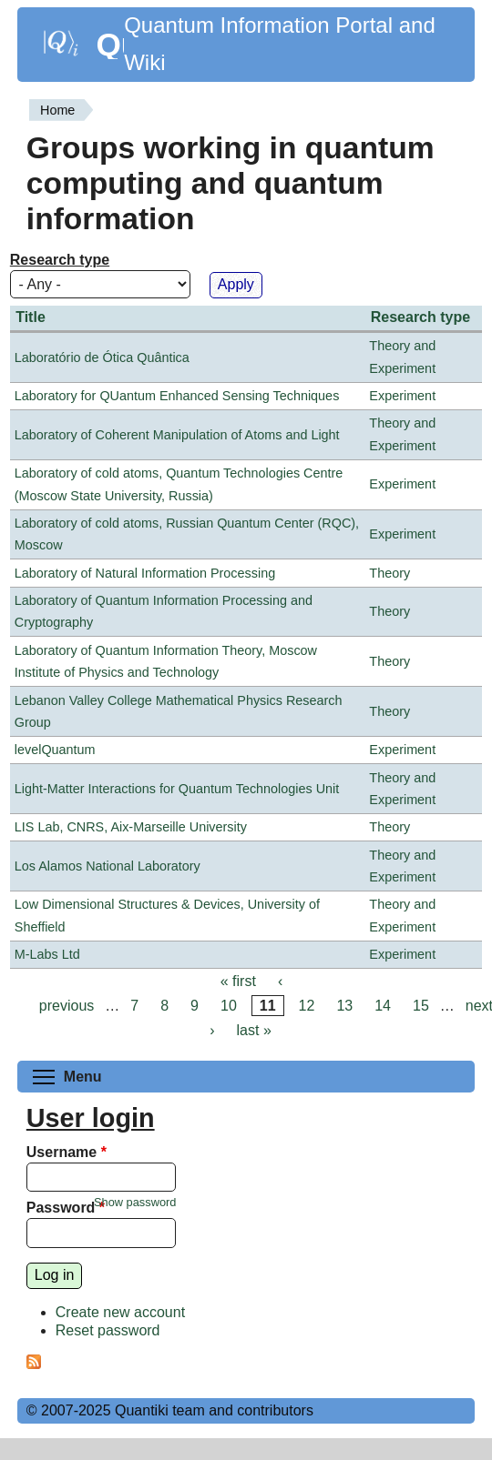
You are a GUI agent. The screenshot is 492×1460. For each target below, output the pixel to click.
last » (254, 1030)
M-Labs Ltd (47, 954)
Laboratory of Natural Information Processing (145, 573)
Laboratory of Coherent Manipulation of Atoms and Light (177, 435)
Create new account (120, 1312)
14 (382, 1005)
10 (228, 1005)
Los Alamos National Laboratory (107, 866)
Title (30, 317)
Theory (389, 573)
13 (344, 1005)
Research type (59, 259)
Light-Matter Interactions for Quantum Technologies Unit (177, 788)
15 (421, 1005)
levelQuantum (55, 749)
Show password (135, 1202)
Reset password (108, 1330)
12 (307, 1005)
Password (65, 1207)
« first (238, 981)
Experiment (402, 395)
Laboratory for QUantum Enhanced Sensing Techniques (177, 395)
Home (57, 110)
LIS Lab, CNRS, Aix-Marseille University (131, 827)
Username (66, 1152)
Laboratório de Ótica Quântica (102, 357)
